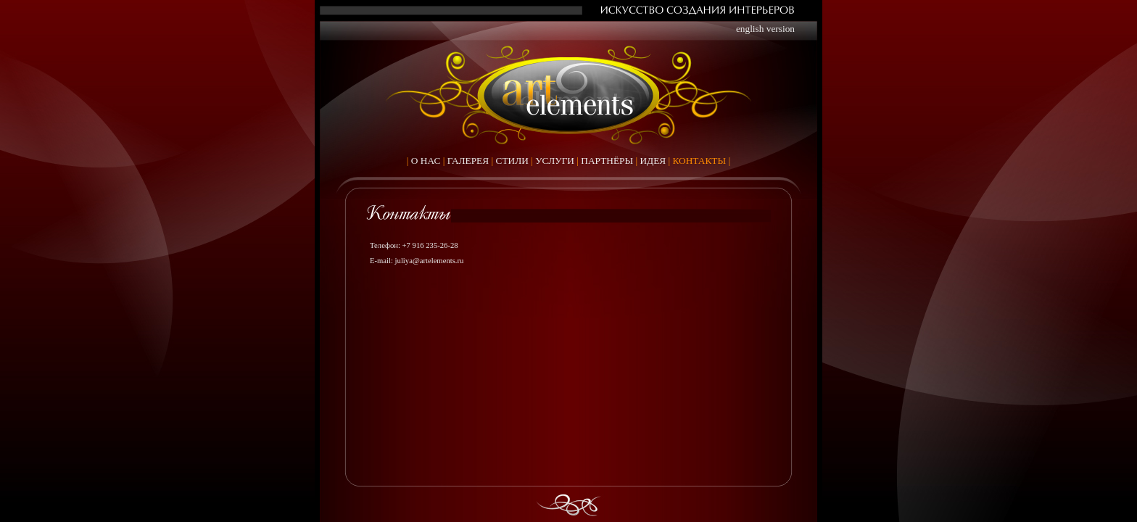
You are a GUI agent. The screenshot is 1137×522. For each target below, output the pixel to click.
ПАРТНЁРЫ (607, 160)
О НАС (425, 160)
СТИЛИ (512, 160)
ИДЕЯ (653, 160)
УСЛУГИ (554, 160)
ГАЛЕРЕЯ (468, 160)
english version (765, 28)
